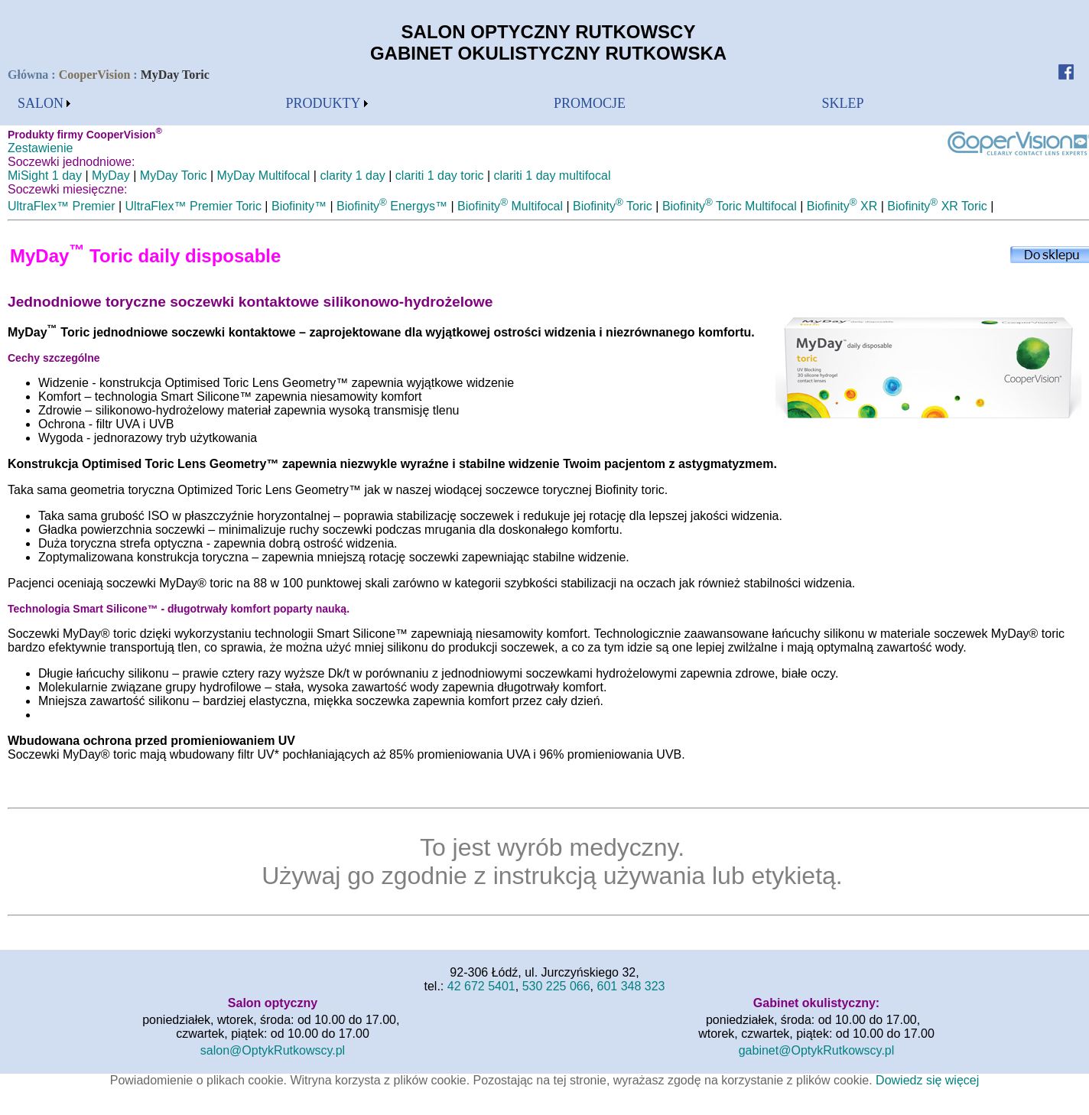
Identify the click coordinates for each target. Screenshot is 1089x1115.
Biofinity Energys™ (391, 206)
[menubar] (44, 104)
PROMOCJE (590, 103)
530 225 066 (556, 986)
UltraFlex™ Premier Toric (193, 206)
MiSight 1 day (45, 175)
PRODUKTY (323, 103)
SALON (40, 103)
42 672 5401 (481, 986)
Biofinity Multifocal (510, 206)
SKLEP (843, 103)
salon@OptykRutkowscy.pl (272, 1050)
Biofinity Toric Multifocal (729, 206)
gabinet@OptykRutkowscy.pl (817, 1050)
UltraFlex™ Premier (61, 206)
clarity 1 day (352, 175)
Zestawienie (40, 147)
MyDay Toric (173, 175)
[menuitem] (44, 104)
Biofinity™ (299, 206)
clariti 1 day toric (439, 175)
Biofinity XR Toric (937, 206)
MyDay (111, 175)
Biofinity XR (842, 206)
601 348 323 (631, 986)
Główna (29, 74)
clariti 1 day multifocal (552, 175)
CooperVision (95, 74)
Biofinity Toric (612, 206)
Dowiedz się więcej (927, 1080)
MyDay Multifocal (263, 175)
